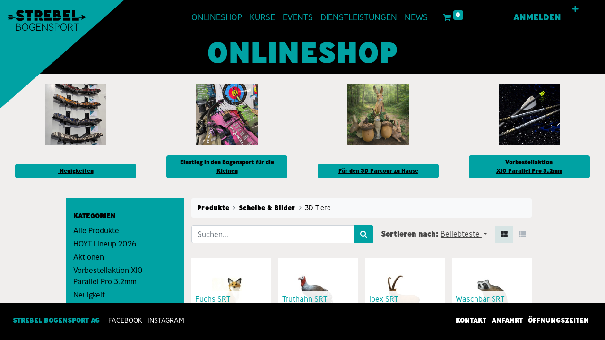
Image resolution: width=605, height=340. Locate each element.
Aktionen (88, 257)
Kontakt (471, 320)
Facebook (125, 320)
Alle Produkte (96, 230)
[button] (578, 9)
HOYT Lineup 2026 (104, 243)
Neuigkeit (89, 294)
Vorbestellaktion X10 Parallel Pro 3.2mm (108, 276)
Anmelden (540, 17)
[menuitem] (214, 17)
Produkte (213, 208)
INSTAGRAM (165, 320)
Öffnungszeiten (558, 320)
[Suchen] (363, 234)
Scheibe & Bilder (267, 208)
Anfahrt (507, 320)
